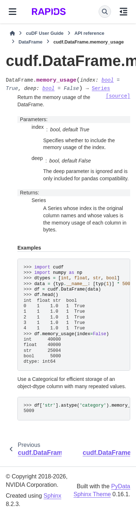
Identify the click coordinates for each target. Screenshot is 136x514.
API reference (89, 33)
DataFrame (30, 42)
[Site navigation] (12, 11)
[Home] (12, 33)
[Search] (105, 11)
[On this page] (123, 11)
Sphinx (52, 496)
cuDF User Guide (44, 33)
